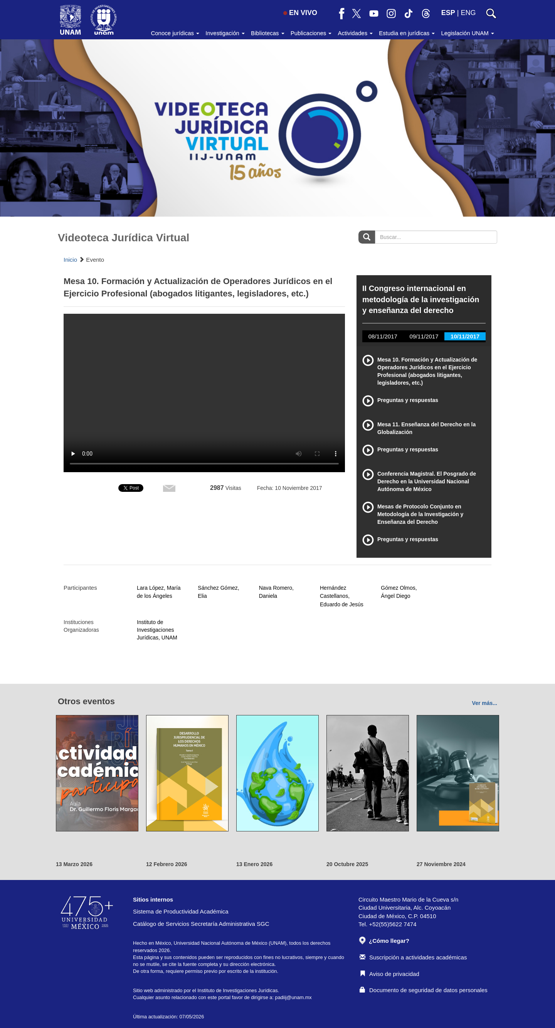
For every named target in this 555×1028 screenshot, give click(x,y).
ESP (448, 13)
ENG (468, 13)
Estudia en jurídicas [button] (407, 33)
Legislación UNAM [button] (467, 33)
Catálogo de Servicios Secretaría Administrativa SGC (201, 923)
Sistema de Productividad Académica (181, 911)
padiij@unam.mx (293, 997)
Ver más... (484, 703)
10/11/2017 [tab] (465, 336)
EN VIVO (300, 13)
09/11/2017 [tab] (423, 336)
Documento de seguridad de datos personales (424, 990)
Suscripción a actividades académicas (413, 957)
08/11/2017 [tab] (382, 336)
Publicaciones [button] (311, 33)
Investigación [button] (225, 33)
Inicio (70, 259)
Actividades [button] (355, 33)
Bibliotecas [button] (267, 33)
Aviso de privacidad (389, 974)
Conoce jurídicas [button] (175, 33)
